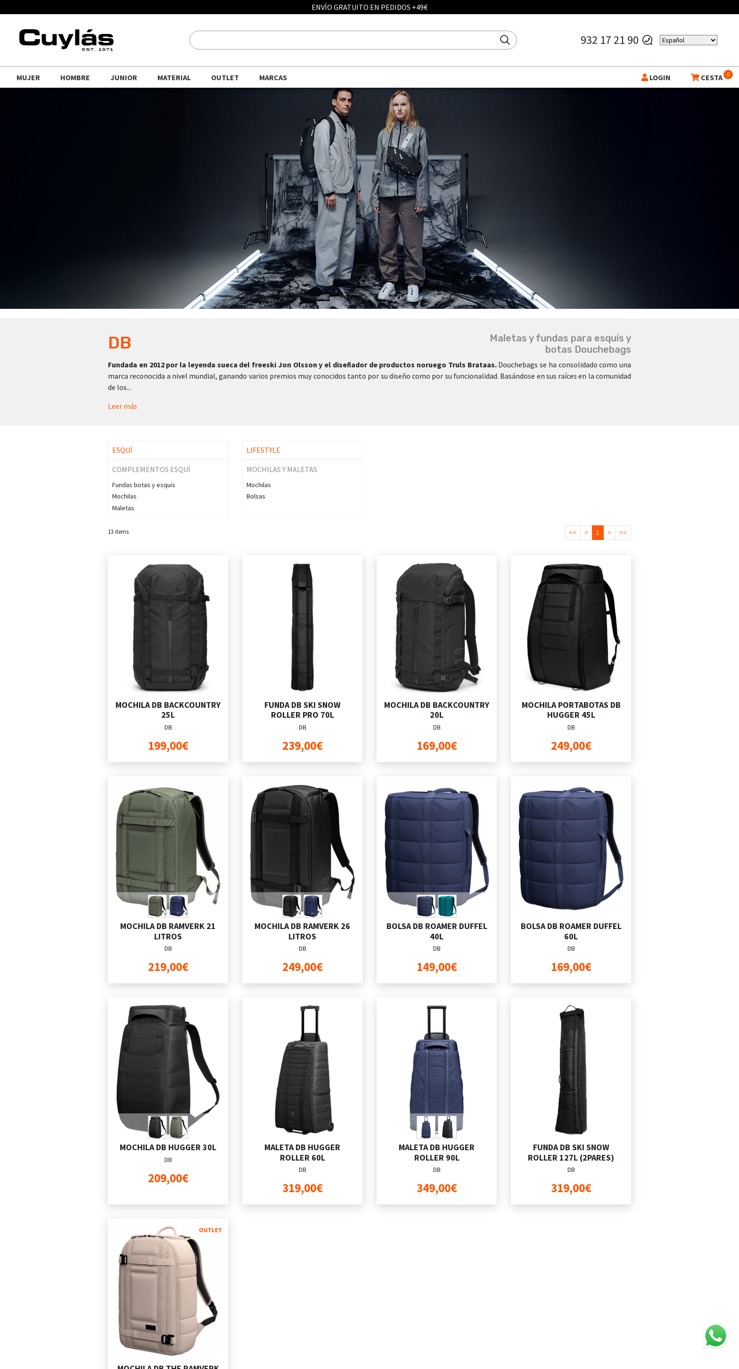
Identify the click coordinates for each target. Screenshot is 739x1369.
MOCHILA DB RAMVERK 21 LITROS (168, 931)
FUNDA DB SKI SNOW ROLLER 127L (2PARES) (571, 1152)
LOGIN (656, 77)
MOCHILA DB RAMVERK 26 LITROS (302, 931)
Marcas (273, 77)
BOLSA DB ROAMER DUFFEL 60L (571, 931)
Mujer (28, 77)
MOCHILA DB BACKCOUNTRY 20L (436, 710)
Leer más (122, 406)
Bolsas (255, 496)
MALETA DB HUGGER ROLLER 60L (302, 1152)
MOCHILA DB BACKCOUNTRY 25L (168, 710)
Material (174, 77)
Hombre (75, 77)
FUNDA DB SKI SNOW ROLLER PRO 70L (302, 710)
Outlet (225, 77)
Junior (123, 77)
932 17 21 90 (610, 40)
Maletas (123, 508)
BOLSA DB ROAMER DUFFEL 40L (436, 931)
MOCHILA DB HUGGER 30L (168, 1147)
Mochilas (124, 496)
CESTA (707, 77)
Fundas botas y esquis (143, 485)
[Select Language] (688, 40)
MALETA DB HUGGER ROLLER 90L (437, 1152)
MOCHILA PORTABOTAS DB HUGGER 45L (571, 710)
